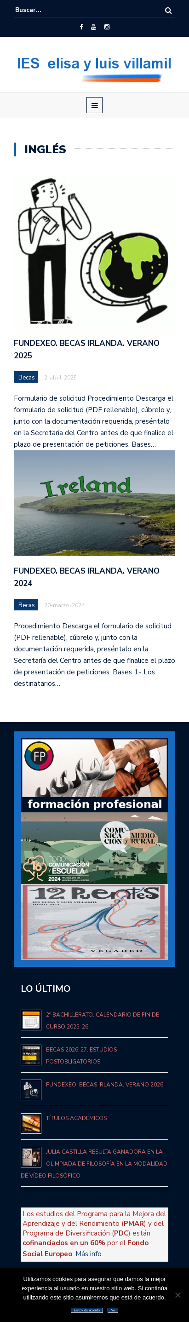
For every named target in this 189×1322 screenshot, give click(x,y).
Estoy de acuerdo (87, 1310)
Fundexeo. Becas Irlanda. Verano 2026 (104, 1084)
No (113, 1310)
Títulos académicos (76, 1118)
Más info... (90, 1254)
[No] (177, 1294)
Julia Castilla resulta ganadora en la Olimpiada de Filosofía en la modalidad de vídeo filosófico (94, 1163)
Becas (26, 378)
